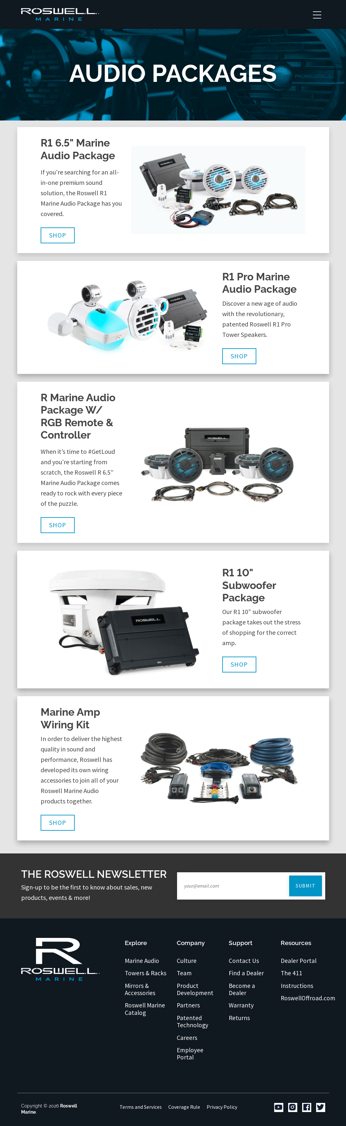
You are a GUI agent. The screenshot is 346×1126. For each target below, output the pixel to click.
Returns (239, 1017)
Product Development (195, 989)
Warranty (241, 1005)
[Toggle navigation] (317, 14)
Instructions (297, 985)
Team (184, 973)
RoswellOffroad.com (308, 998)
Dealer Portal (298, 960)
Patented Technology (192, 1021)
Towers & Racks (145, 973)
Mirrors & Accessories (140, 989)
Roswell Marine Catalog (145, 1009)
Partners (188, 1005)
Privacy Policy (222, 1107)
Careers (187, 1037)
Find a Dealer (246, 973)
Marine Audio (142, 960)
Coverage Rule (184, 1107)
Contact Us (244, 960)
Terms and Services (141, 1107)
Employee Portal (190, 1053)
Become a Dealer (242, 989)
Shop (57, 235)
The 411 (291, 973)
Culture (187, 960)
